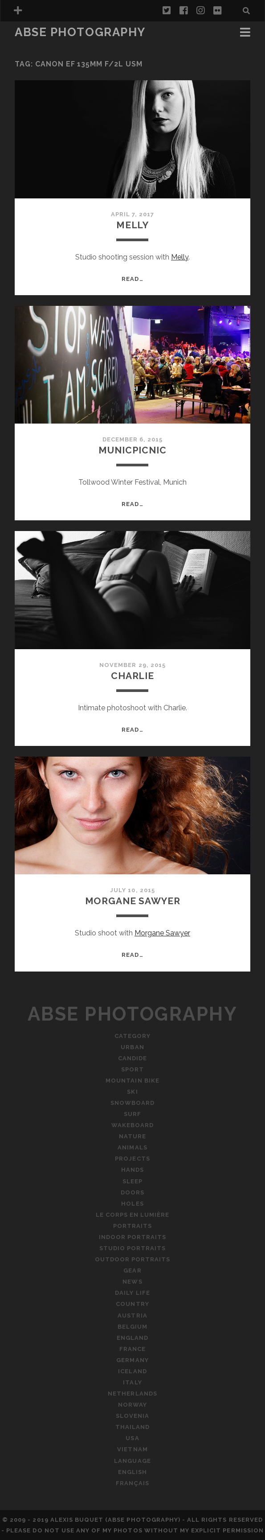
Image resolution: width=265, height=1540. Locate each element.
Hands (132, 1169)
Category (132, 1036)
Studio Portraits (132, 1248)
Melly (132, 225)
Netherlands (132, 1393)
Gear (132, 1270)
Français (132, 1483)
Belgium (132, 1326)
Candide (132, 1058)
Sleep (132, 1181)
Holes (132, 1203)
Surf (132, 1114)
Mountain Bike (132, 1080)
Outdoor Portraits (133, 1259)
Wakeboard (132, 1125)
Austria (132, 1315)
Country (132, 1304)
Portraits (132, 1226)
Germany (132, 1360)
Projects (132, 1158)
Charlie (132, 675)
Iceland (132, 1371)
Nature (132, 1136)
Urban (132, 1047)
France (132, 1349)
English (132, 1472)
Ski (132, 1091)
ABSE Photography (80, 32)
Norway (132, 1404)
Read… (132, 279)
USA (132, 1438)
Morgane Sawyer (132, 900)
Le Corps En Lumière (133, 1214)
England (132, 1337)
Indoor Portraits (133, 1237)
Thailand (132, 1427)
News (132, 1281)
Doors (132, 1192)
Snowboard (132, 1102)
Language (132, 1461)
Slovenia (132, 1415)
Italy (132, 1382)
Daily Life (132, 1292)
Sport (132, 1069)
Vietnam (132, 1449)
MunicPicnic (132, 450)
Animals (132, 1147)
